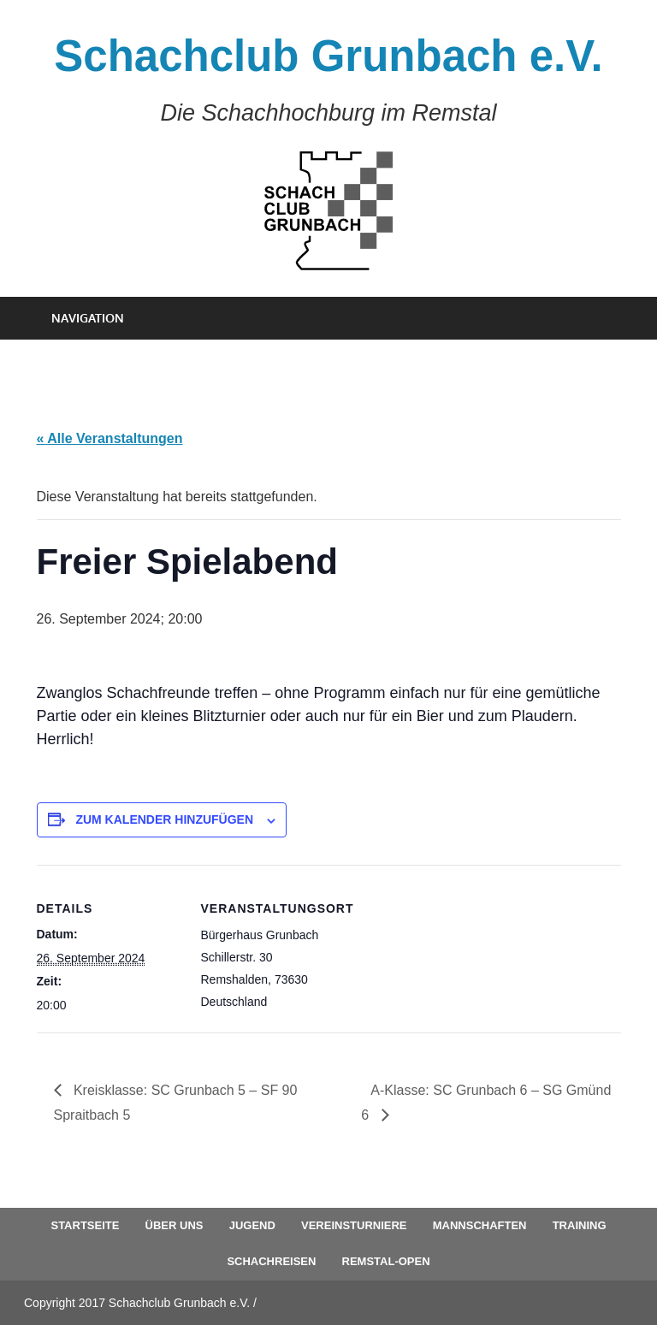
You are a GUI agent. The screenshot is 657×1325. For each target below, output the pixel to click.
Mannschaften (480, 1225)
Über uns (174, 1225)
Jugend (252, 1225)
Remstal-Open (386, 1261)
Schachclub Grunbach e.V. (328, 56)
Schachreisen (271, 1261)
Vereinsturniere (354, 1225)
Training (580, 1225)
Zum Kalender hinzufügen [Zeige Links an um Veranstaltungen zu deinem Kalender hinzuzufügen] (164, 819)
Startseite (84, 1225)
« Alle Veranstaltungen (110, 438)
